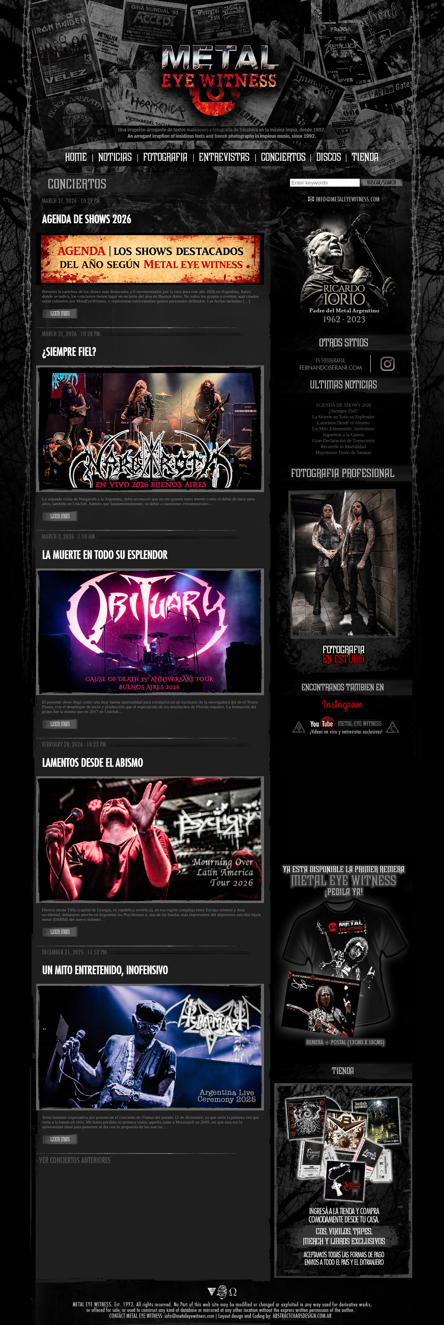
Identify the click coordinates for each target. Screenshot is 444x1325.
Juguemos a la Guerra (343, 434)
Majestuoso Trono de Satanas (343, 452)
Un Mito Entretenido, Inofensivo (343, 429)
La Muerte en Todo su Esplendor (343, 417)
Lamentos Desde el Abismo (343, 423)
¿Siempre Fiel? (343, 411)
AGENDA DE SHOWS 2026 (343, 405)
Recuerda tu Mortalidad (343, 446)
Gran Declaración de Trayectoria (343, 440)
